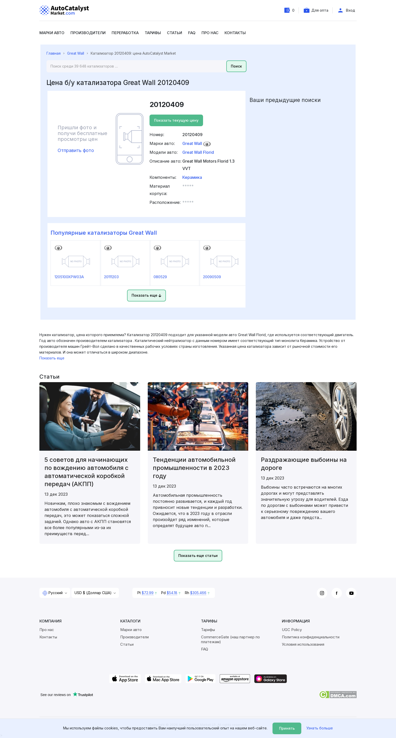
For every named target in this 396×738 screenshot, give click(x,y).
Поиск (236, 66)
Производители (88, 32)
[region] (198, 343)
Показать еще (146, 295)
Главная (53, 53)
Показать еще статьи (198, 555)
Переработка (125, 32)
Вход (350, 10)
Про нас (210, 32)
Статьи (174, 32)
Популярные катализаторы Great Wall (104, 232)
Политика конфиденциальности (310, 637)
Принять (287, 728)
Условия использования (303, 644)
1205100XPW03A (69, 276)
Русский (53, 593)
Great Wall (75, 53)
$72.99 (148, 593)
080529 (160, 276)
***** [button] (188, 186)
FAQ (191, 32)
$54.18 (172, 593)
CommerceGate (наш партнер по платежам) (230, 639)
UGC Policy (292, 629)
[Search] (136, 66)
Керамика (192, 177)
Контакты (235, 32)
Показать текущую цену (176, 120)
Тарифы (153, 32)
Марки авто (51, 32)
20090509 (212, 276)
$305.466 (198, 593)
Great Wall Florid (198, 152)
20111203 (111, 276)
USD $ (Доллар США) (94, 593)
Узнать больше (319, 728)
